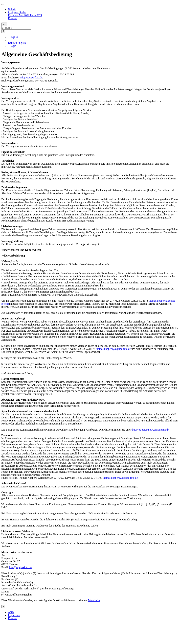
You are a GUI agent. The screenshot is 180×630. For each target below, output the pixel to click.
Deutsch (12, 42)
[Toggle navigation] (2, 4)
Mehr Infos (94, 600)
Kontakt (12, 18)
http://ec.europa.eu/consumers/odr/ (150, 429)
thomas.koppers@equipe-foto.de (113, 348)
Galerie (12, 9)
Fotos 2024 (36, 15)
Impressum (14, 615)
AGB (11, 612)
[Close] (3, 606)
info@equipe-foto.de (31, 77)
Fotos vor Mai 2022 (19, 15)
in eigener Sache (17, 12)
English (21, 42)
